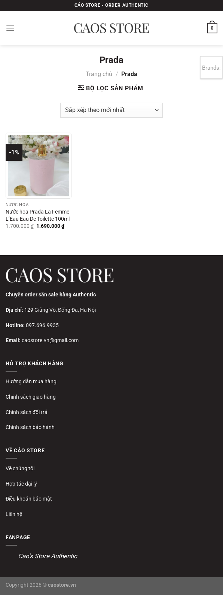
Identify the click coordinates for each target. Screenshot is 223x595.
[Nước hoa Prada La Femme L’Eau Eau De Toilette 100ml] (38, 165)
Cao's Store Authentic (47, 556)
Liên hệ (14, 514)
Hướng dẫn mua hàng (31, 381)
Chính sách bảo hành (30, 427)
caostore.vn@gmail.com (50, 340)
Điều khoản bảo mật (29, 499)
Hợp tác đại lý (21, 484)
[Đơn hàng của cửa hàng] (111, 110)
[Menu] (10, 28)
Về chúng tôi (20, 468)
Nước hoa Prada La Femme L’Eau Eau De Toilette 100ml (38, 215)
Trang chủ (99, 74)
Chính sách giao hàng (31, 397)
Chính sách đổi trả (27, 412)
